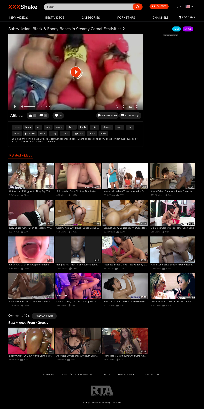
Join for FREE (159, 6)
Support (48, 374)
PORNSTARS (126, 18)
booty (83, 127)
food (48, 127)
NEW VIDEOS (18, 18)
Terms (106, 374)
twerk (92, 133)
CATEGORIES (91, 18)
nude (119, 127)
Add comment (44, 315)
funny (17, 133)
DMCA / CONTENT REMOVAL (78, 374)
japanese (30, 133)
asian (94, 127)
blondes (107, 127)
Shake (22, 6)
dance (65, 133)
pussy (17, 127)
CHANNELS (161, 18)
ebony (71, 127)
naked (59, 127)
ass (38, 127)
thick (42, 133)
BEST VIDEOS (54, 18)
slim (130, 127)
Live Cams (186, 17)
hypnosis (78, 133)
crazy (53, 133)
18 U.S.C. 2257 (153, 374)
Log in (177, 6)
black (28, 127)
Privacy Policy (127, 374)
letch (103, 133)
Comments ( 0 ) (18, 316)
